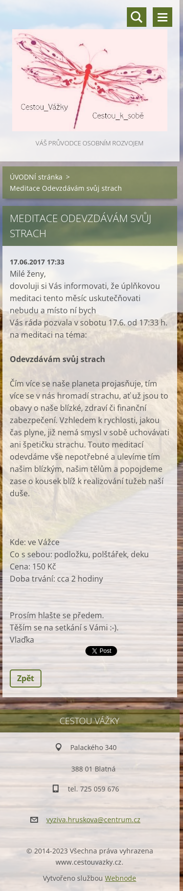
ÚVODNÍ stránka (36, 177)
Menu (162, 17)
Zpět (25, 678)
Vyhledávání (136, 17)
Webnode (120, 878)
